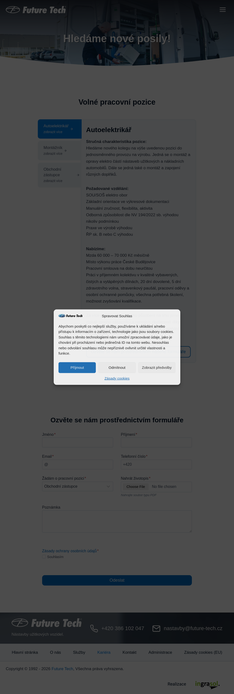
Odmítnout (117, 367)
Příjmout (77, 367)
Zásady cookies (117, 378)
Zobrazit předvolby (157, 367)
